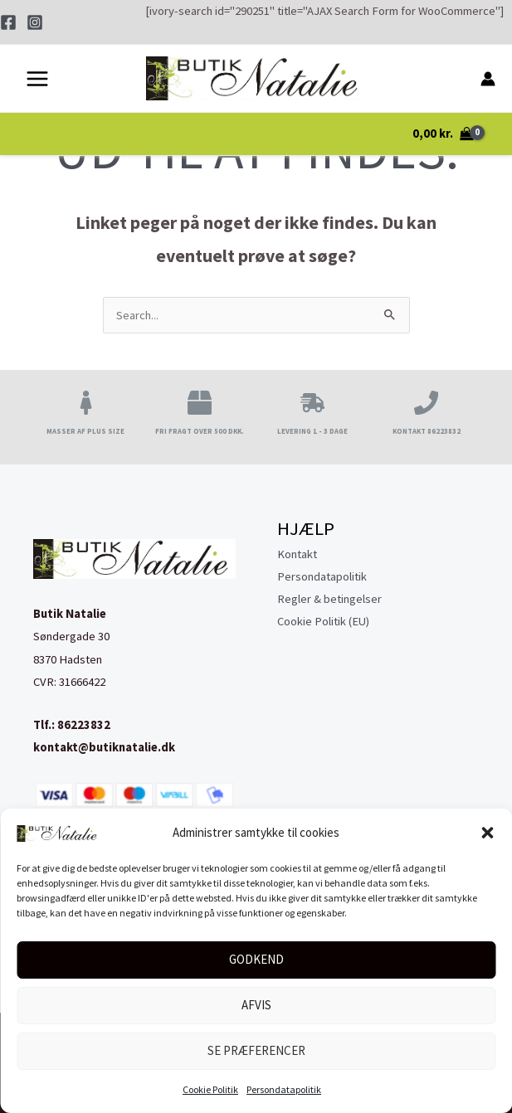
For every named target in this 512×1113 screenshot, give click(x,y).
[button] (487, 832)
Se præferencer (256, 1050)
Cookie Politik (210, 1089)
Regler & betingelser (329, 598)
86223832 (83, 724)
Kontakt (297, 554)
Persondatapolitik (283, 1089)
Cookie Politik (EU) (323, 621)
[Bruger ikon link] (487, 81)
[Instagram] (35, 22)
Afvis (256, 1005)
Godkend (256, 959)
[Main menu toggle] (37, 81)
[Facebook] (8, 22)
